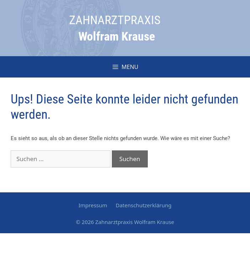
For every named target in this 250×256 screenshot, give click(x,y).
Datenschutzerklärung (144, 205)
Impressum (92, 205)
